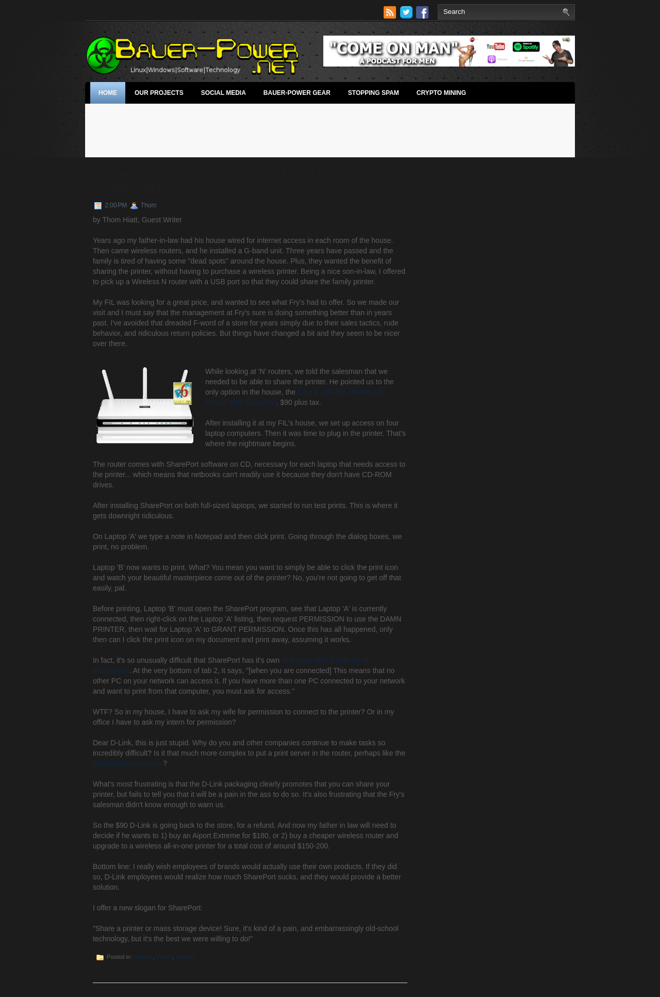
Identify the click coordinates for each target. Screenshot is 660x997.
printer (165, 957)
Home (107, 92)
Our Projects (159, 92)
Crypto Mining (441, 92)
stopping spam (373, 92)
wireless (185, 957)
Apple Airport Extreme (128, 763)
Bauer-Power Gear (297, 92)
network (144, 957)
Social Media (223, 92)
